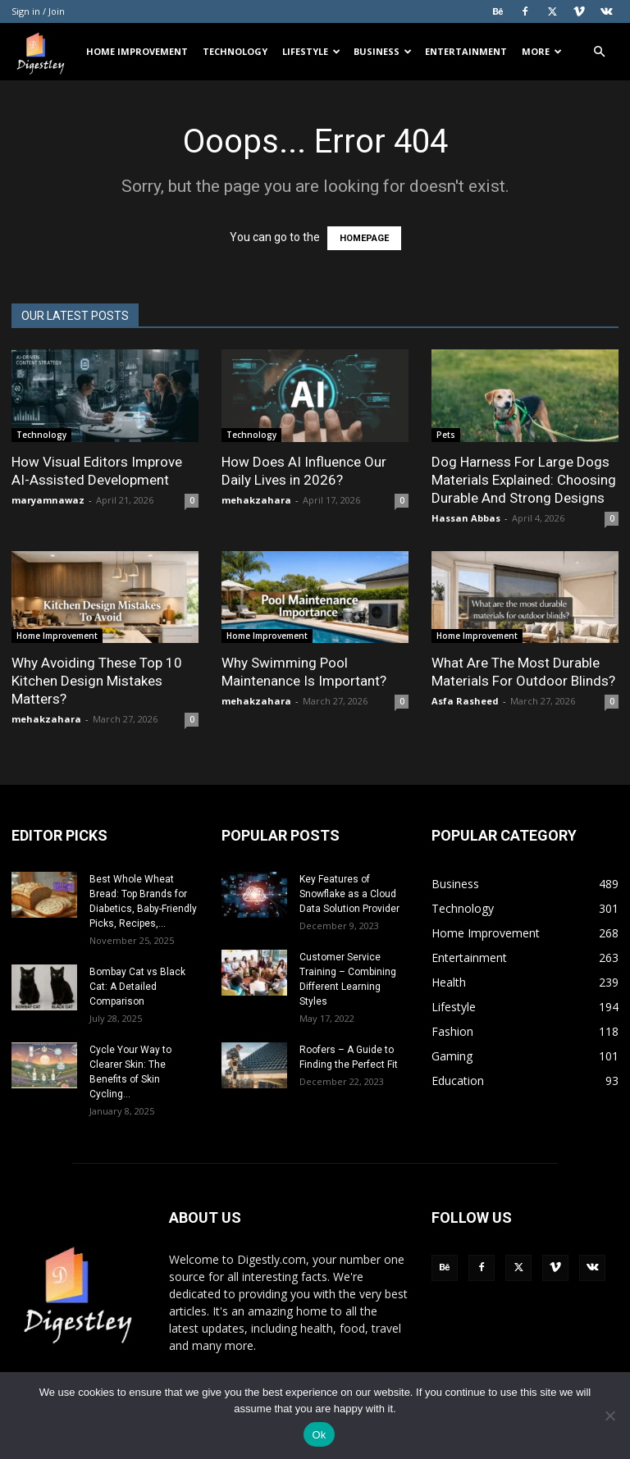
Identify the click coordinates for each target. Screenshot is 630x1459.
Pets (445, 434)
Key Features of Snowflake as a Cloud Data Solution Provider (349, 893)
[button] (599, 52)
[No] (609, 1415)
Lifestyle (311, 51)
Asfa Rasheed (465, 701)
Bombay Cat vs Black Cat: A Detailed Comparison (137, 986)
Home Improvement (137, 51)
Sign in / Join (38, 11)
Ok (319, 1435)
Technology (235, 51)
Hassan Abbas (465, 518)
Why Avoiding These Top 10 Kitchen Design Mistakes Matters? (96, 680)
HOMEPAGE (364, 238)
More (542, 51)
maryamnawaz (47, 500)
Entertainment (466, 51)
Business (383, 51)
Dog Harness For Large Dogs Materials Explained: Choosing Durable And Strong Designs (523, 480)
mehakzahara (256, 500)
